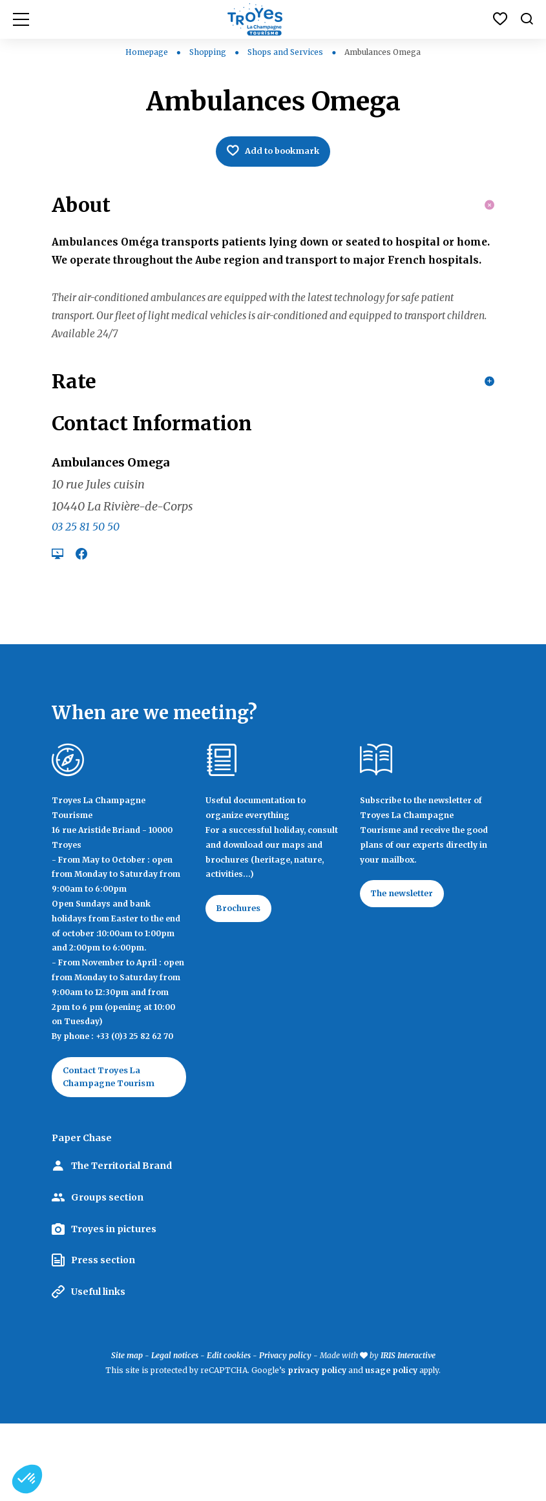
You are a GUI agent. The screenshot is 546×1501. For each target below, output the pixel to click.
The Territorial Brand (121, 1243)
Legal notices (174, 1433)
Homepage (146, 52)
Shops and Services (286, 52)
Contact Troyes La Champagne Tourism (115, 1152)
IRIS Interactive (408, 1433)
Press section (103, 1337)
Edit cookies (229, 1433)
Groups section (107, 1275)
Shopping (208, 52)
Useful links (98, 1369)
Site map (127, 1433)
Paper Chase (82, 1215)
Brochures (243, 983)
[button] (27, 1479)
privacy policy (317, 1448)
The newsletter (409, 968)
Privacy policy (285, 1433)
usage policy (391, 1448)
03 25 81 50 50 (86, 599)
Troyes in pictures (113, 1306)
